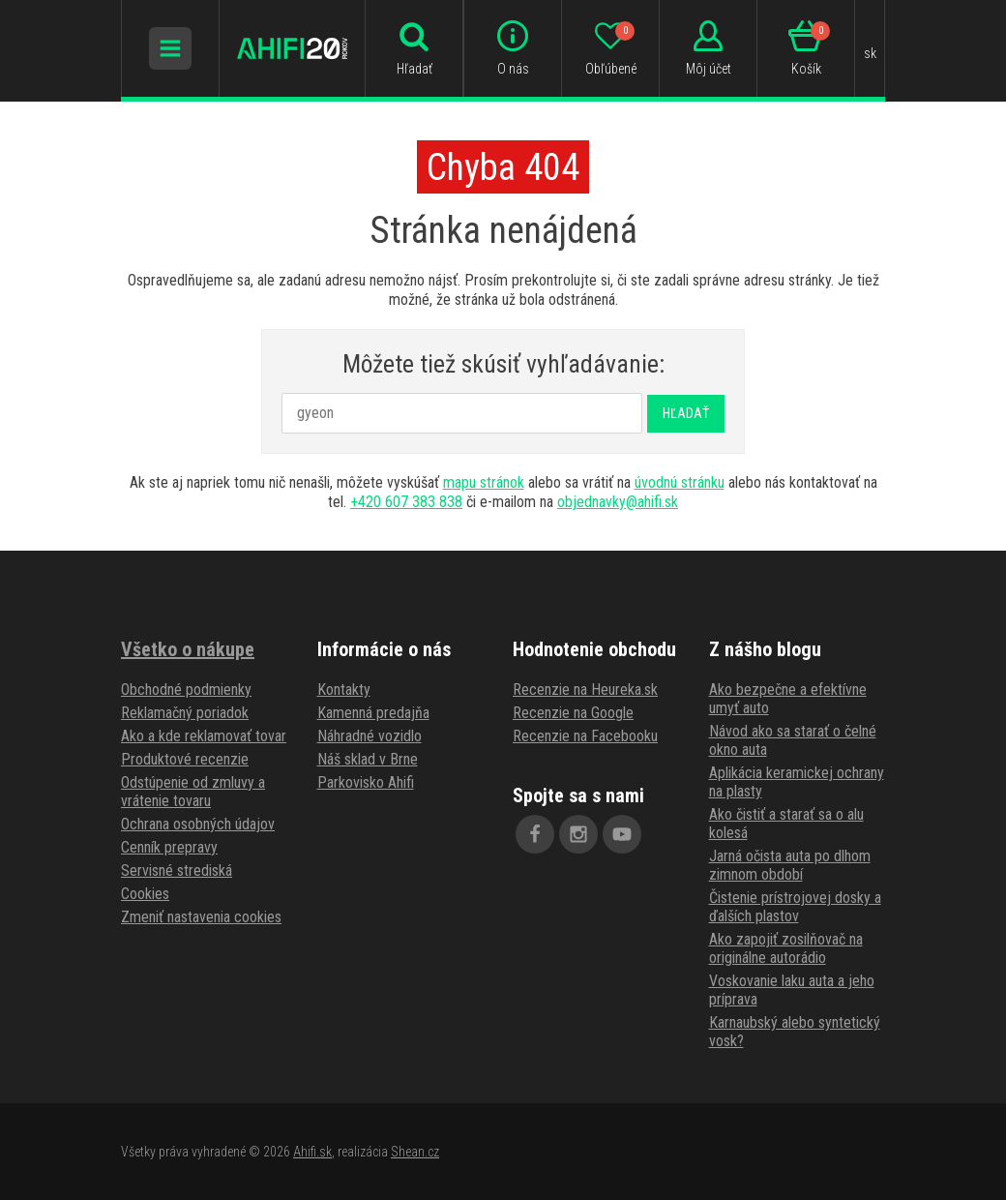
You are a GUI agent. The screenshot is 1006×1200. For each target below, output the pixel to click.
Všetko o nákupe (187, 649)
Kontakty (343, 689)
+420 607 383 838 (406, 502)
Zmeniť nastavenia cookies (201, 917)
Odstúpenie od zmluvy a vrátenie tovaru (193, 791)
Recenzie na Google (573, 713)
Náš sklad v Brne (367, 759)
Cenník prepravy (169, 847)
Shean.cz (415, 1151)
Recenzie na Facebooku (585, 736)
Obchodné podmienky (186, 689)
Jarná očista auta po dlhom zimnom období (790, 865)
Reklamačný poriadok (185, 713)
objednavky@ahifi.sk (617, 502)
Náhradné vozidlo (369, 736)
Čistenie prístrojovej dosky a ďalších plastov (795, 906)
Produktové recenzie (185, 759)
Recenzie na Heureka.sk (585, 689)
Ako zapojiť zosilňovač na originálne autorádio (786, 948)
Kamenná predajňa (373, 713)
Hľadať (686, 413)
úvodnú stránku (680, 482)
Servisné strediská (176, 870)
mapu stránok (483, 482)
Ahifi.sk (312, 1151)
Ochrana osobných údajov (198, 824)
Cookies (145, 894)
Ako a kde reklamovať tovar (203, 736)
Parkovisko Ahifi (365, 782)
